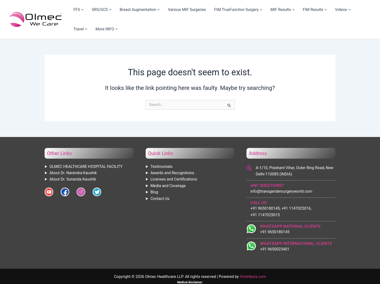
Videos (318, 12)
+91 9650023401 (274, 234)
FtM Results (295, 12)
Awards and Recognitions (172, 157)
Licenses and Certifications (173, 164)
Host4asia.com (253, 261)
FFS (84, 12)
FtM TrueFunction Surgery (227, 12)
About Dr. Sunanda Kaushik (72, 164)
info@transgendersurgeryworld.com (281, 176)
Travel (337, 12)
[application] (88, 12)
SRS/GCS (103, 12)
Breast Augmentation (137, 12)
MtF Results (266, 12)
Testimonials (161, 151)
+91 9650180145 (274, 216)
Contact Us (160, 183)
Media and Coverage (168, 170)
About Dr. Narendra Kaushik (73, 157)
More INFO (359, 12)
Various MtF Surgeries (180, 11)
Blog (154, 176)
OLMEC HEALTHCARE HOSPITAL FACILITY (86, 151)
